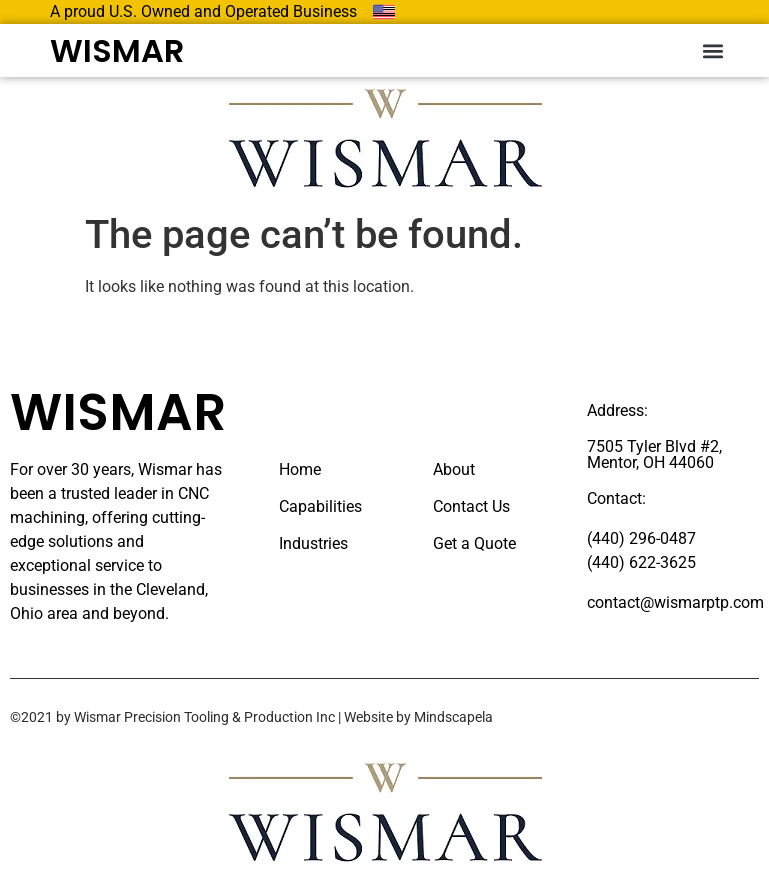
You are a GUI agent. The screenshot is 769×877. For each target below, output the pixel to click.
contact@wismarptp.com (675, 602)
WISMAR (117, 50)
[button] (712, 50)
